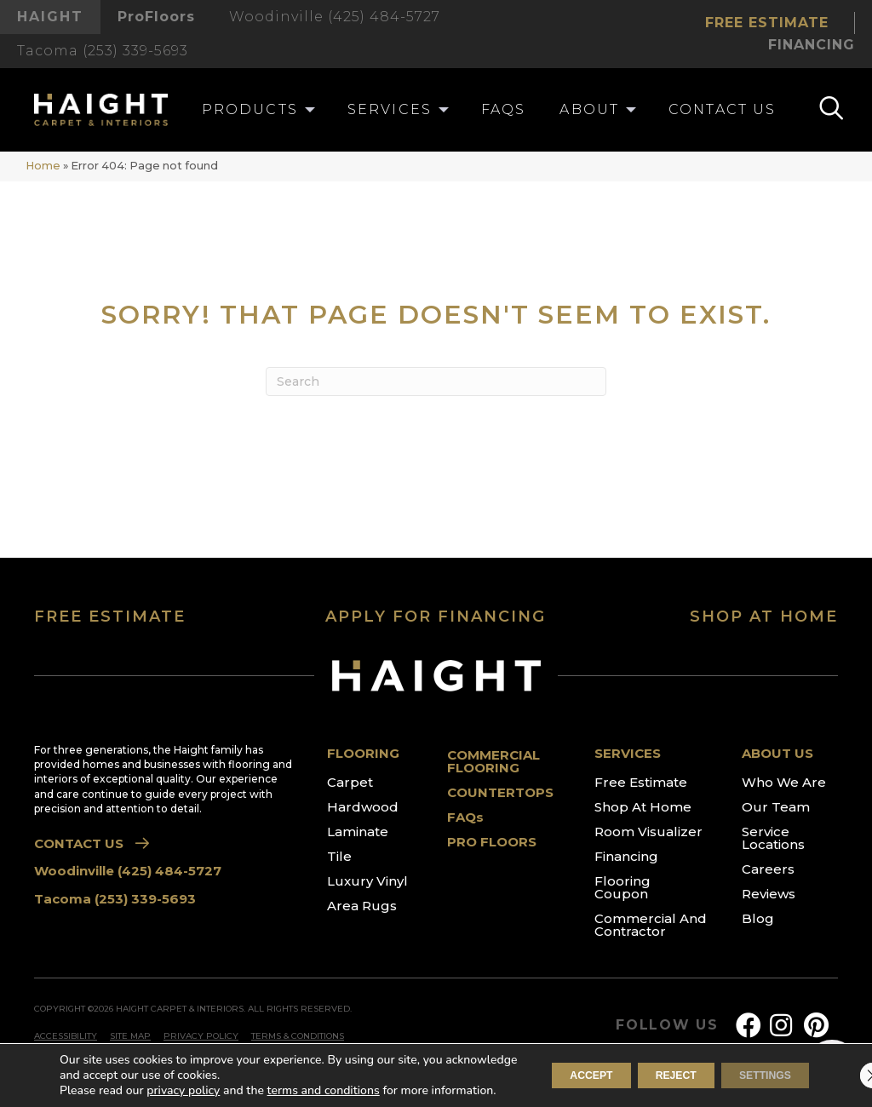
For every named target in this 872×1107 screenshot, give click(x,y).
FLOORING (363, 753)
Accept (536, 1068)
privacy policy (183, 1075)
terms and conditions (323, 1075)
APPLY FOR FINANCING (435, 616)
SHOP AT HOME (764, 616)
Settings (753, 1068)
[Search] (436, 381)
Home (43, 165)
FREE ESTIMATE (110, 616)
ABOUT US (777, 753)
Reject (642, 1068)
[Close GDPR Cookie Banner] (844, 1068)
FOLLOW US (667, 1025)
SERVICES (627, 753)
